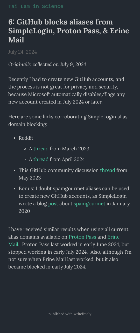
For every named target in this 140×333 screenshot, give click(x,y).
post (53, 203)
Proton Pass (82, 237)
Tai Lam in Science (35, 6)
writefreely (83, 314)
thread (40, 148)
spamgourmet (89, 203)
